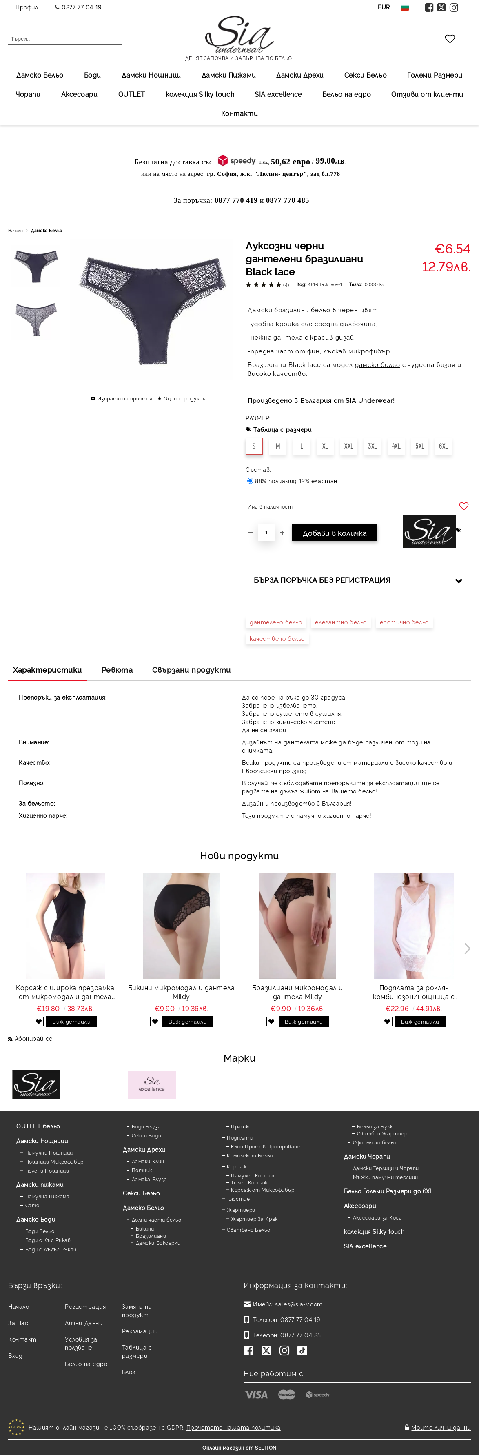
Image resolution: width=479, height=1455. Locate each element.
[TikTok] (303, 1351)
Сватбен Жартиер (382, 1133)
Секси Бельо (365, 74)
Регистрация (85, 1306)
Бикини (145, 1228)
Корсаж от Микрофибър (262, 1189)
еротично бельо (404, 622)
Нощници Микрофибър (54, 1161)
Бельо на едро (346, 93)
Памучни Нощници (49, 1152)
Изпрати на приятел (125, 398)
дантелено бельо (276, 622)
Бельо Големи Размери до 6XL (388, 1191)
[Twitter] (268, 1351)
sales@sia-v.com (298, 1304)
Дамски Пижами (229, 74)
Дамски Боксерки (158, 1242)
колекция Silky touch (200, 93)
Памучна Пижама (47, 1196)
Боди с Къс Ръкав (48, 1239)
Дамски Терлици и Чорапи (386, 1167)
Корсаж (236, 1166)
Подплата (240, 1137)
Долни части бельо (157, 1219)
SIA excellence (365, 1246)
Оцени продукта (185, 398)
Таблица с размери (282, 429)
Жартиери (241, 1209)
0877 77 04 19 (81, 7)
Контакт (22, 1339)
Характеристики (47, 669)
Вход (15, 1355)
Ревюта (117, 669)
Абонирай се (34, 1038)
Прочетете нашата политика (233, 1427)
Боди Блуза (146, 1126)
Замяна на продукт (137, 1310)
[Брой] (266, 532)
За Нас (18, 1322)
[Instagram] (286, 1351)
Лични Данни (83, 1322)
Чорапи (28, 93)
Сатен (34, 1205)
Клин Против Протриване (265, 1146)
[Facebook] (250, 1351)
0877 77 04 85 (300, 1335)
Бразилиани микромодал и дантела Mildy (297, 992)
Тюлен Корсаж (249, 1182)
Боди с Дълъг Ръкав (51, 1249)
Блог (128, 1371)
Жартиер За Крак (254, 1218)
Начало (15, 230)
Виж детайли (71, 1021)
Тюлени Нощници (47, 1170)
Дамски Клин (148, 1160)
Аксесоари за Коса (377, 1217)
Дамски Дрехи (300, 74)
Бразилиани (151, 1235)
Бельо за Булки (376, 1126)
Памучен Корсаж (253, 1175)
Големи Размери (435, 74)
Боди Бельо (40, 1230)
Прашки (241, 1126)
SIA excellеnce (278, 93)
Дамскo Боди (35, 1219)
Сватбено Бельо (248, 1229)
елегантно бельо (340, 622)
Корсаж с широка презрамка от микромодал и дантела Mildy (65, 992)
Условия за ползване (81, 1343)
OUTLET (131, 93)
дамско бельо (377, 364)
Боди (92, 74)
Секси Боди (147, 1135)
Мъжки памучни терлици (385, 1176)
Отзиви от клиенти (427, 93)
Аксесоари (79, 93)
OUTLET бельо (38, 1126)
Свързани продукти (191, 669)
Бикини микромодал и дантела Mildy (181, 992)
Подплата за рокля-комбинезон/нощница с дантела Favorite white (414, 992)
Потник (142, 1169)
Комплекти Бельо (250, 1155)
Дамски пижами (39, 1184)
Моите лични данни (441, 1427)
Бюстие (238, 1198)
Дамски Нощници (151, 74)
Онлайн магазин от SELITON (239, 1447)
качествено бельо (277, 638)
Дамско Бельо (40, 74)
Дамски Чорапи (367, 1156)
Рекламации (140, 1331)
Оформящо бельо (375, 1142)
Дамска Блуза (149, 1178)
